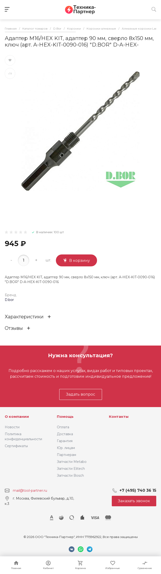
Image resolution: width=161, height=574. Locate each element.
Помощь (65, 416)
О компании (17, 416)
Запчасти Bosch (70, 475)
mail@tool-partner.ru (30, 490)
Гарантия (65, 441)
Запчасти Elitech (71, 468)
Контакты (119, 416)
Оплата (63, 427)
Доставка (65, 434)
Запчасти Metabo (72, 462)
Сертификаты (16, 446)
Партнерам (66, 455)
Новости (12, 427)
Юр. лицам (66, 448)
